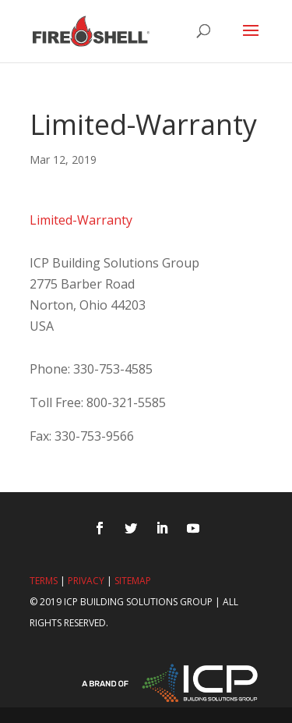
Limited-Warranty (81, 220)
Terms (44, 580)
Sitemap (132, 580)
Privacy (86, 580)
